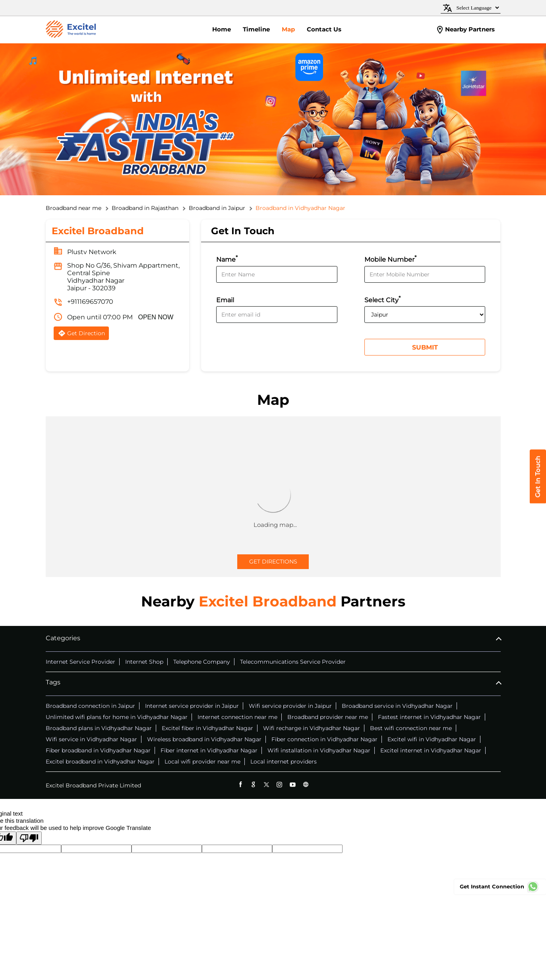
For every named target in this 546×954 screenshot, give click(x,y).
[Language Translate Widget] (477, 8)
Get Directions (273, 561)
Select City (382, 299)
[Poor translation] (29, 838)
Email (225, 300)
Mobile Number (390, 258)
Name (227, 258)
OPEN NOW (156, 317)
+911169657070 (90, 301)
